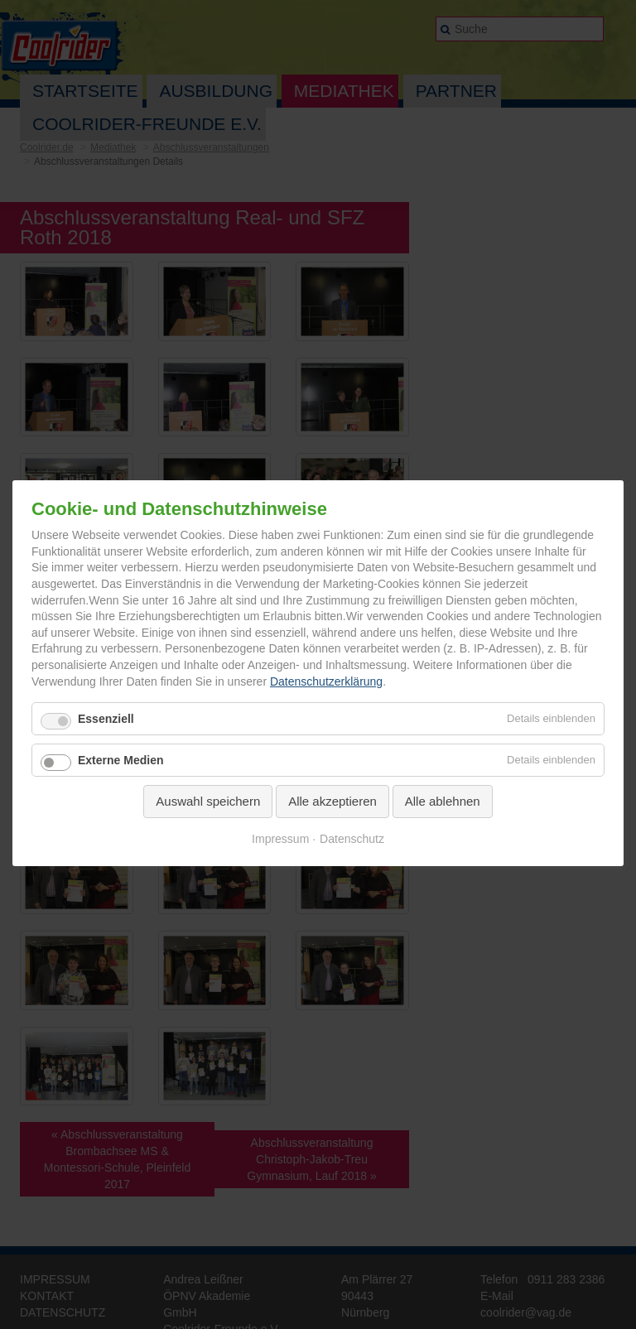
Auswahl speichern (208, 801)
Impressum (280, 838)
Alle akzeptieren (332, 801)
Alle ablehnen (442, 801)
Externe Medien (120, 760)
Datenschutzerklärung (326, 680)
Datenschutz (352, 838)
